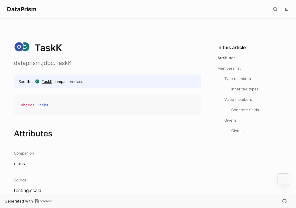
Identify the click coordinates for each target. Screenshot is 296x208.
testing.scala (27, 190)
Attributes (226, 57)
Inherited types (245, 89)
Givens (230, 120)
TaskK (47, 81)
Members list (229, 68)
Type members (237, 78)
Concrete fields (245, 109)
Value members (238, 99)
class (19, 163)
